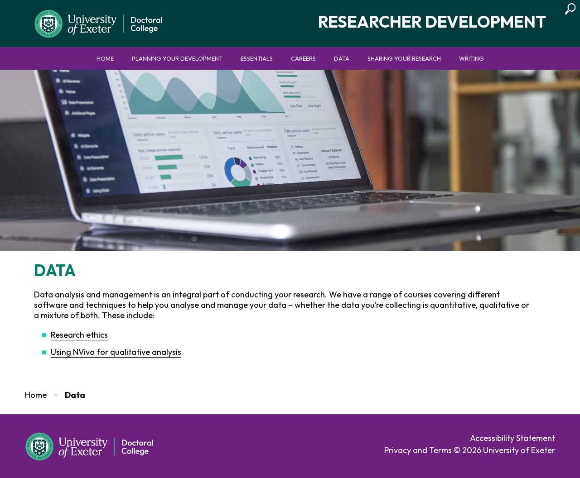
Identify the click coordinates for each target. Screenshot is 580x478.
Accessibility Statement (512, 438)
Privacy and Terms (418, 450)
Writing (471, 58)
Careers (303, 58)
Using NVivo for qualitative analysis (116, 352)
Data (341, 58)
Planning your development (177, 58)
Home (105, 58)
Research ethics (79, 335)
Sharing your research (404, 58)
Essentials (257, 58)
